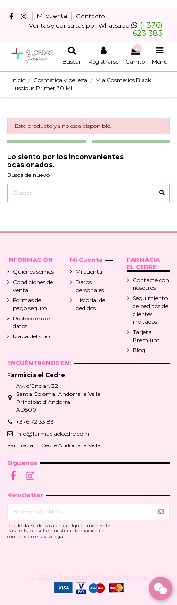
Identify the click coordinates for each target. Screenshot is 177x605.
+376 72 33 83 (35, 421)
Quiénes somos (33, 271)
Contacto (90, 16)
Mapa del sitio (31, 336)
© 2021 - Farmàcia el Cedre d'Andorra (88, 577)
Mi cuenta (52, 16)
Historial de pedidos (90, 303)
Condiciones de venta (33, 286)
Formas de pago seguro (30, 303)
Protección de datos (31, 322)
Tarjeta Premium (146, 336)
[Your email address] (80, 511)
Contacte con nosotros (151, 284)
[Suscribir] (160, 511)
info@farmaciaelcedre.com (52, 433)
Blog (139, 349)
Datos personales (90, 286)
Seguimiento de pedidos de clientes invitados (150, 309)
